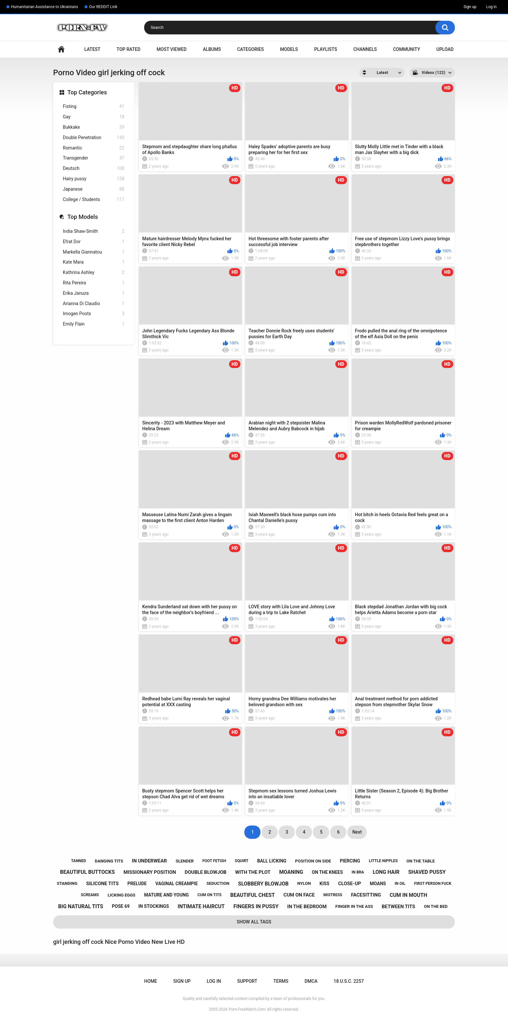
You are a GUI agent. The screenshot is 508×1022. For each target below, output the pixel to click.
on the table (421, 861)
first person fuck (432, 883)
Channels (365, 49)
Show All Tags (254, 921)
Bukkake (93, 127)
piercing (350, 860)
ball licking (271, 860)
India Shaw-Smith (93, 231)
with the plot (253, 872)
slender (185, 861)
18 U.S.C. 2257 (349, 981)
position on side (313, 861)
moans (378, 883)
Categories (250, 49)
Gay (93, 117)
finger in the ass (354, 906)
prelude (136, 883)
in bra (358, 872)
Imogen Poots (93, 313)
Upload (445, 49)
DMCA (311, 981)
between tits (398, 906)
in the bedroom (307, 906)
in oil (400, 883)
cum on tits (210, 895)
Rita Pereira (93, 283)
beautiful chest (252, 895)
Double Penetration (93, 137)
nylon (304, 883)
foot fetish (214, 861)
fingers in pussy (255, 906)
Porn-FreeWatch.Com (247, 1009)
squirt (241, 861)
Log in (491, 7)
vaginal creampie (177, 883)
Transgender (93, 158)
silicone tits (102, 883)
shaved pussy (427, 872)
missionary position (149, 872)
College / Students (93, 199)
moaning (291, 872)
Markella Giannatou (93, 252)
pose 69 (121, 906)
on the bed (436, 906)
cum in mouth (408, 895)
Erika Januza (93, 293)
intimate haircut (201, 906)
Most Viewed (172, 49)
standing (67, 883)
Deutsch (93, 168)
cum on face (299, 895)
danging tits (109, 861)
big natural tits (80, 906)
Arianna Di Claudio (93, 303)
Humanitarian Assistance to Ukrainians (44, 7)
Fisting (93, 106)
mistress (332, 895)
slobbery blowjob (263, 884)
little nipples (383, 861)
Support (247, 981)
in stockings (153, 906)
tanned (78, 861)
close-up (349, 883)
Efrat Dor (93, 241)
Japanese (93, 189)
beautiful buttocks (87, 872)
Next (357, 832)
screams (90, 895)
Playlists (325, 49)
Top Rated (128, 49)
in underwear (149, 861)
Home (61, 49)
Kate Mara (93, 262)
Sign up (470, 7)
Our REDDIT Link (103, 7)
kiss (324, 883)
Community (406, 49)
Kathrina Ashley (93, 272)
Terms (280, 981)
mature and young (166, 894)
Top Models (82, 216)
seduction (217, 883)
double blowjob (205, 872)
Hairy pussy (93, 179)
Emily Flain (93, 324)
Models (289, 49)
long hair (386, 872)
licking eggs (121, 895)
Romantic (93, 148)
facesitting (366, 895)
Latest (92, 49)
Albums (212, 49)
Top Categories (87, 92)
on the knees (327, 872)
